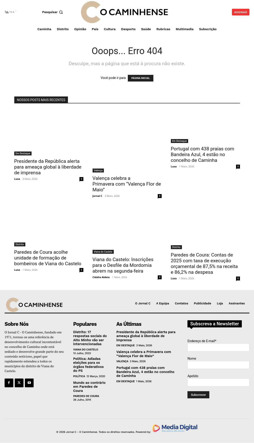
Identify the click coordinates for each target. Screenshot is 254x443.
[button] (53, 12)
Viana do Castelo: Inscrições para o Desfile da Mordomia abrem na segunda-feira (123, 265)
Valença (98, 170)
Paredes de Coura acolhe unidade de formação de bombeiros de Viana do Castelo (48, 257)
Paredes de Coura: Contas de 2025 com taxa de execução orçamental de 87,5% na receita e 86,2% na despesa (204, 263)
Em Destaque (23, 153)
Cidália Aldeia (101, 277)
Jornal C (97, 196)
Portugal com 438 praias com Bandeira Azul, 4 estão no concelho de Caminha (202, 154)
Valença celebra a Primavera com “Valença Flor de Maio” (127, 183)
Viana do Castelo (103, 251)
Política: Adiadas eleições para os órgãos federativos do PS (87, 363)
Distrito (20, 244)
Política (79, 374)
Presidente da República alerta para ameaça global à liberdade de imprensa (48, 166)
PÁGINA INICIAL (140, 78)
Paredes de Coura (86, 390)
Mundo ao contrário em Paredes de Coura (90, 383)
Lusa (17, 179)
